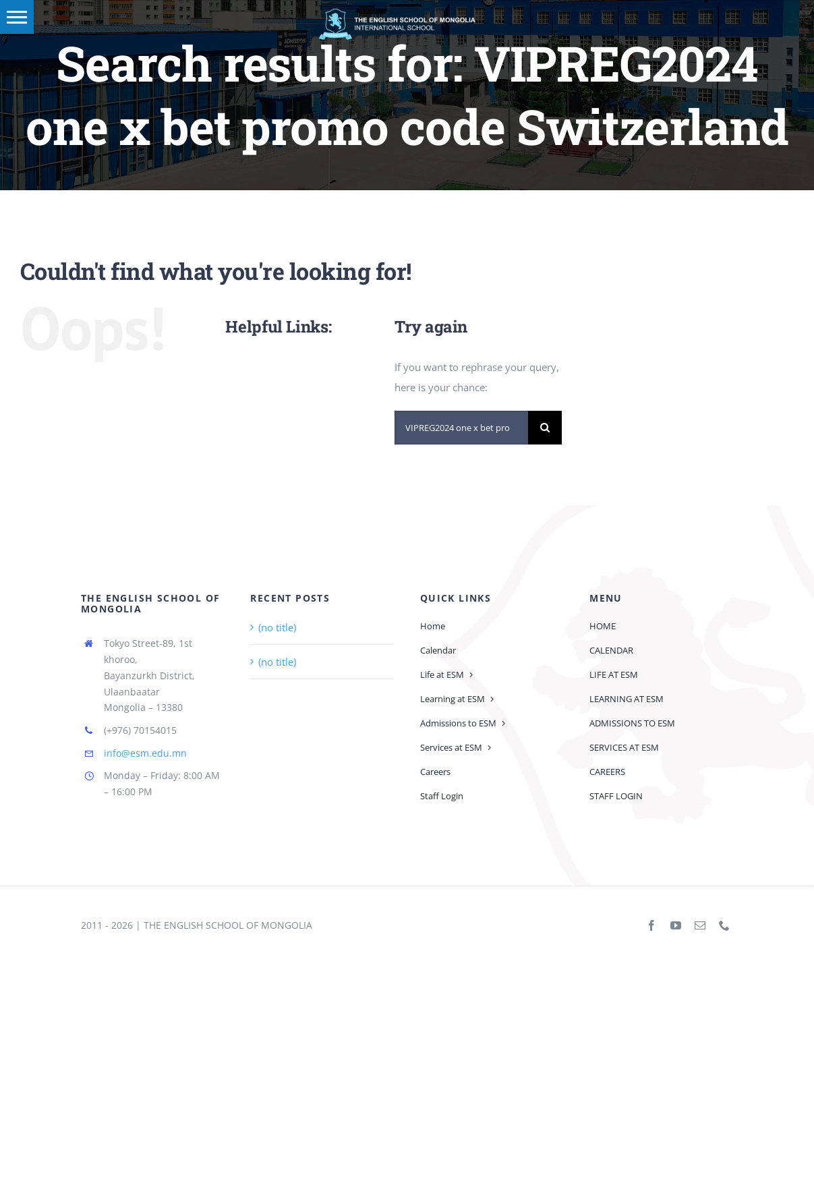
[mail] (700, 925)
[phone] (724, 925)
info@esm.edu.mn (145, 753)
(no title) (277, 627)
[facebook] (651, 925)
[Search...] (461, 427)
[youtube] (675, 925)
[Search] (545, 427)
